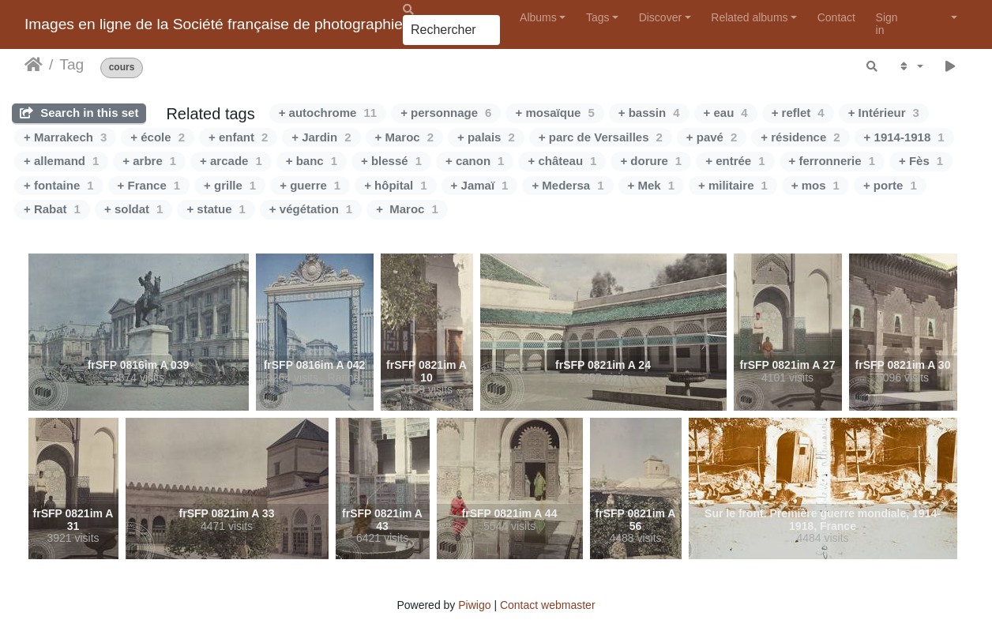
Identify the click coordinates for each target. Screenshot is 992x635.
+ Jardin (321, 137)
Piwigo (474, 605)
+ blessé (391, 160)
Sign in (887, 23)
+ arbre (149, 160)
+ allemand (61, 160)
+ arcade (231, 160)
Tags (598, 17)
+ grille (230, 185)
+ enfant (238, 137)
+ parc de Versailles (601, 137)
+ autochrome (328, 112)
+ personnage (445, 112)
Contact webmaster (548, 605)
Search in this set (79, 112)
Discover (660, 17)
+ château (562, 160)
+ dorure (651, 160)
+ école (157, 137)
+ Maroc (404, 137)
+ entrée (735, 160)
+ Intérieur (883, 112)
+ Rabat (52, 209)
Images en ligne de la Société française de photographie (213, 24)
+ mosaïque (554, 112)
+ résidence (800, 137)
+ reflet (798, 112)
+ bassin (649, 112)
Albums (538, 17)
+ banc (311, 160)
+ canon (474, 160)
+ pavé (711, 137)
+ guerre (310, 185)
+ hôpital (395, 185)
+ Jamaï (480, 185)
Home (33, 64)
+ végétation (310, 209)
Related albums (749, 17)
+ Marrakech (65, 137)
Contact (836, 17)
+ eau (726, 112)
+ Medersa (567, 185)
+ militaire (733, 185)
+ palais (486, 137)
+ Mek (651, 185)
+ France (149, 185)
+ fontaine (59, 185)
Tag (71, 64)
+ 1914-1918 (904, 137)
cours (122, 67)
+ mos (815, 185)
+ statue (215, 209)
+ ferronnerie (832, 160)
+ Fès (921, 160)
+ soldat (133, 209)
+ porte (890, 185)
